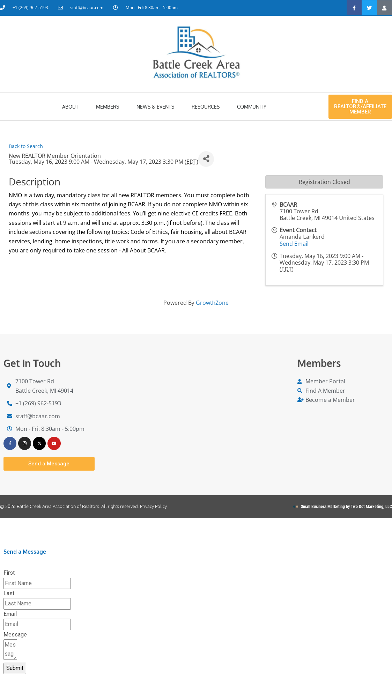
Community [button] (251, 107)
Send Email (294, 244)
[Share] (206, 159)
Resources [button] (206, 107)
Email (10, 614)
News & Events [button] (155, 107)
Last (8, 593)
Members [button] (107, 107)
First (9, 573)
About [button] (70, 107)
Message (15, 635)
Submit (14, 668)
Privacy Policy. (154, 506)
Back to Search (26, 146)
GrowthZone (212, 303)
